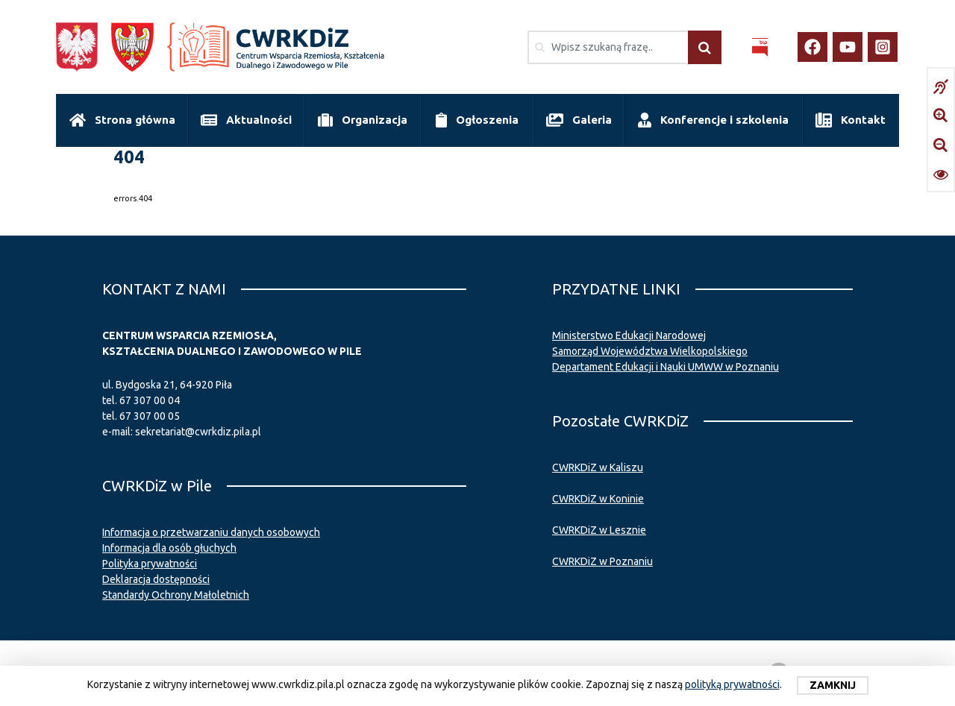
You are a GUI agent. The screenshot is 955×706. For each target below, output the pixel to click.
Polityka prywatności (149, 564)
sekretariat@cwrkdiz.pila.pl (198, 432)
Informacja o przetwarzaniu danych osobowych (211, 532)
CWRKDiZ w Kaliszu (597, 467)
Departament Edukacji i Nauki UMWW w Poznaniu (665, 367)
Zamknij (833, 685)
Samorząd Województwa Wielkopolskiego (650, 351)
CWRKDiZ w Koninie (598, 499)
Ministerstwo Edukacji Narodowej (629, 335)
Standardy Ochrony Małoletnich (175, 595)
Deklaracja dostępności (156, 579)
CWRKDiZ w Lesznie (599, 530)
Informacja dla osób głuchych (169, 548)
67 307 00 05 (149, 416)
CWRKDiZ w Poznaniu (602, 561)
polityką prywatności (732, 684)
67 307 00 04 (149, 400)
